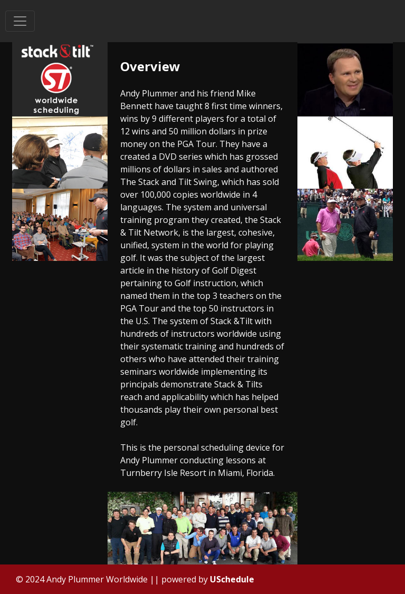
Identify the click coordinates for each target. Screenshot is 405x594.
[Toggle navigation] (20, 21)
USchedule (232, 579)
